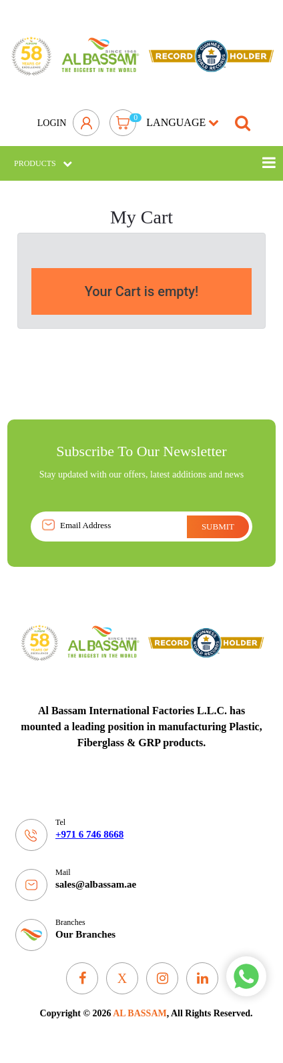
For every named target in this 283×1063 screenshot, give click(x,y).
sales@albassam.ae (95, 884)
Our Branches (85, 934)
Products (43, 163)
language (182, 122)
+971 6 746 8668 (89, 834)
